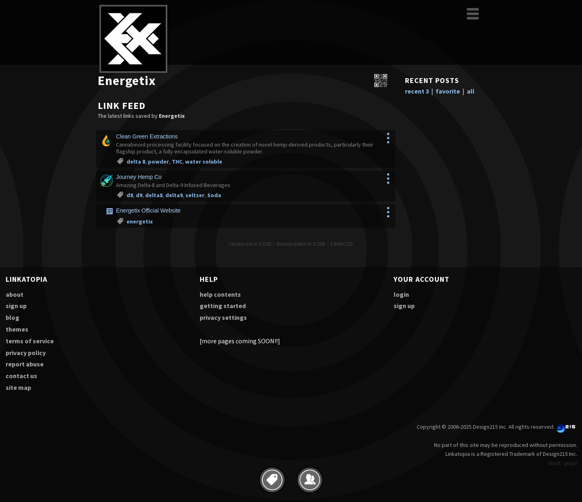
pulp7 (570, 463)
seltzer (195, 195)
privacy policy (26, 353)
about (14, 294)
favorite (448, 91)
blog (12, 317)
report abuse (25, 364)
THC (177, 161)
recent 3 (417, 91)
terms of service (30, 341)
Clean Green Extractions (147, 136)
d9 (139, 195)
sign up (16, 306)
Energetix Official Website (148, 210)
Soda (214, 195)
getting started (223, 306)
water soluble (203, 161)
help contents (220, 294)
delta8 (153, 195)
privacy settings (223, 317)
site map (18, 387)
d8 (130, 195)
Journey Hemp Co (139, 177)
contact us (21, 376)
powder (158, 161)
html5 (554, 463)
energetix (140, 221)
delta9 (174, 195)
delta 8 (136, 161)
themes (17, 329)
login (401, 294)
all (470, 91)
